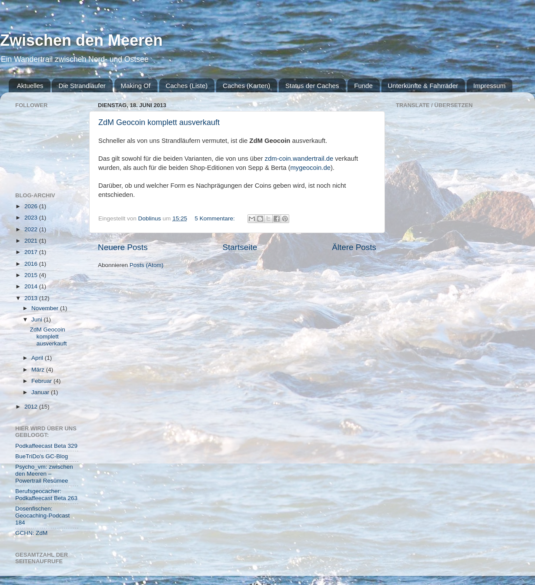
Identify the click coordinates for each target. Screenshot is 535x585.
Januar (41, 392)
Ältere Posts (354, 247)
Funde (363, 85)
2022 (31, 229)
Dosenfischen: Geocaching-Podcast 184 (42, 515)
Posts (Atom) (147, 265)
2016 (31, 263)
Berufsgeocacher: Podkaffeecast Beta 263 (46, 494)
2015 (31, 275)
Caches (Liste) (187, 85)
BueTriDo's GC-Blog (41, 456)
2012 (31, 406)
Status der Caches (312, 85)
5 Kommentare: (215, 218)
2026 (31, 206)
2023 (31, 217)
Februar (42, 381)
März (38, 369)
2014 (31, 286)
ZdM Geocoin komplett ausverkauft (159, 122)
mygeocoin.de (310, 167)
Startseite (239, 247)
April (38, 358)
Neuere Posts (122, 247)
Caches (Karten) (246, 85)
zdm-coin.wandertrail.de (299, 158)
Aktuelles (30, 85)
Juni (37, 319)
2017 (31, 252)
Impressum (489, 85)
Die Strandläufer (81, 85)
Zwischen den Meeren (81, 40)
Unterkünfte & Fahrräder (423, 85)
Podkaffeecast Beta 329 (46, 446)
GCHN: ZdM (31, 533)
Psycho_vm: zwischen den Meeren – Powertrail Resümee (44, 473)
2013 (31, 298)
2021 (31, 240)
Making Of (135, 85)
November (45, 308)
